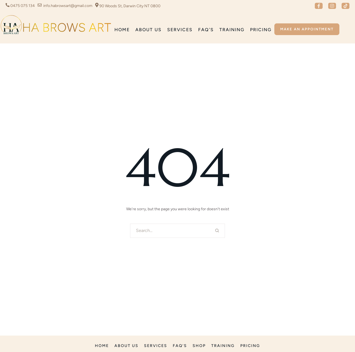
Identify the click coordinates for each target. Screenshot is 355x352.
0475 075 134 (22, 5)
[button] (319, 6)
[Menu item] (122, 30)
